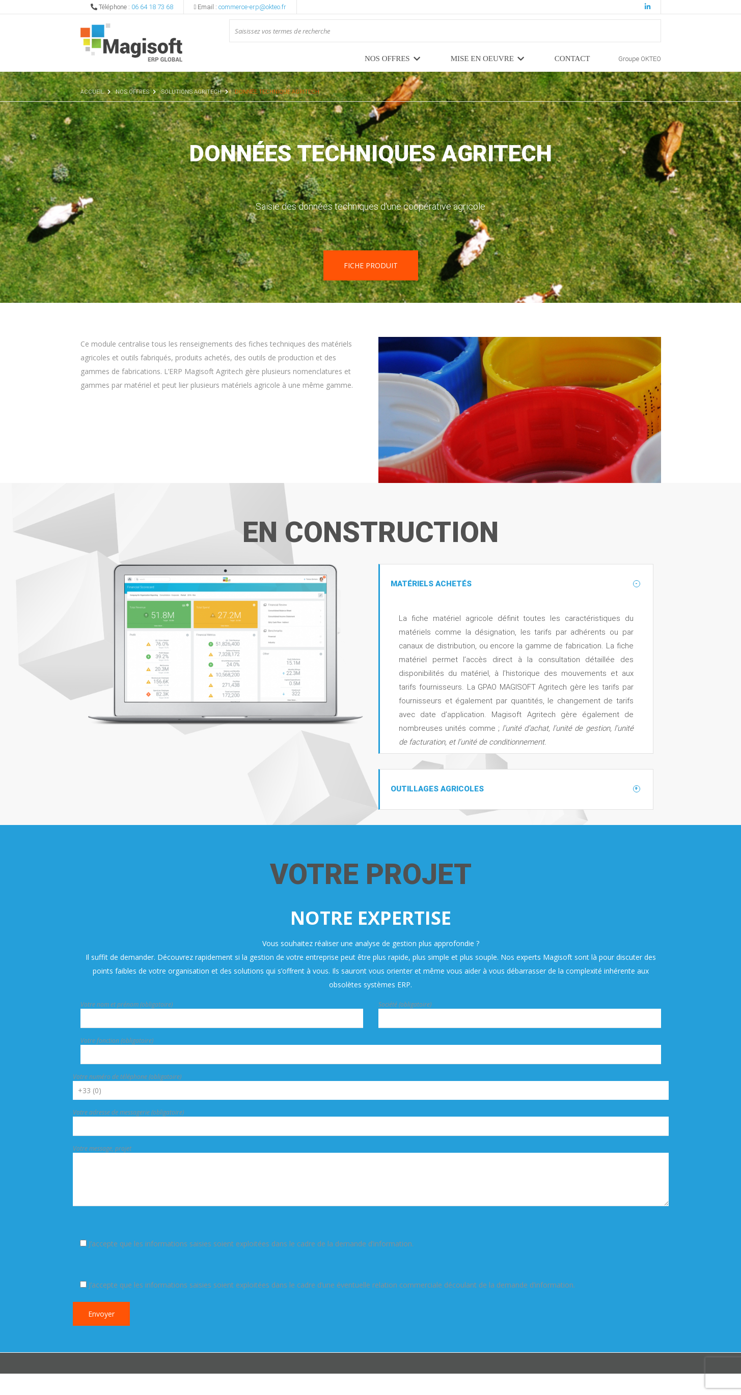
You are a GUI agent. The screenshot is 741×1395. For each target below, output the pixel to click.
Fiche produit (371, 265)
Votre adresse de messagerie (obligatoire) (128, 1133)
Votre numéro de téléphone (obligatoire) (127, 1098)
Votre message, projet (102, 1169)
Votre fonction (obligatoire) (116, 1062)
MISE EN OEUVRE (482, 58)
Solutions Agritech (191, 91)
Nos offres (387, 58)
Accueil (92, 91)
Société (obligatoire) (404, 1025)
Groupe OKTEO (639, 58)
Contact (572, 58)
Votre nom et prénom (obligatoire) (126, 1025)
